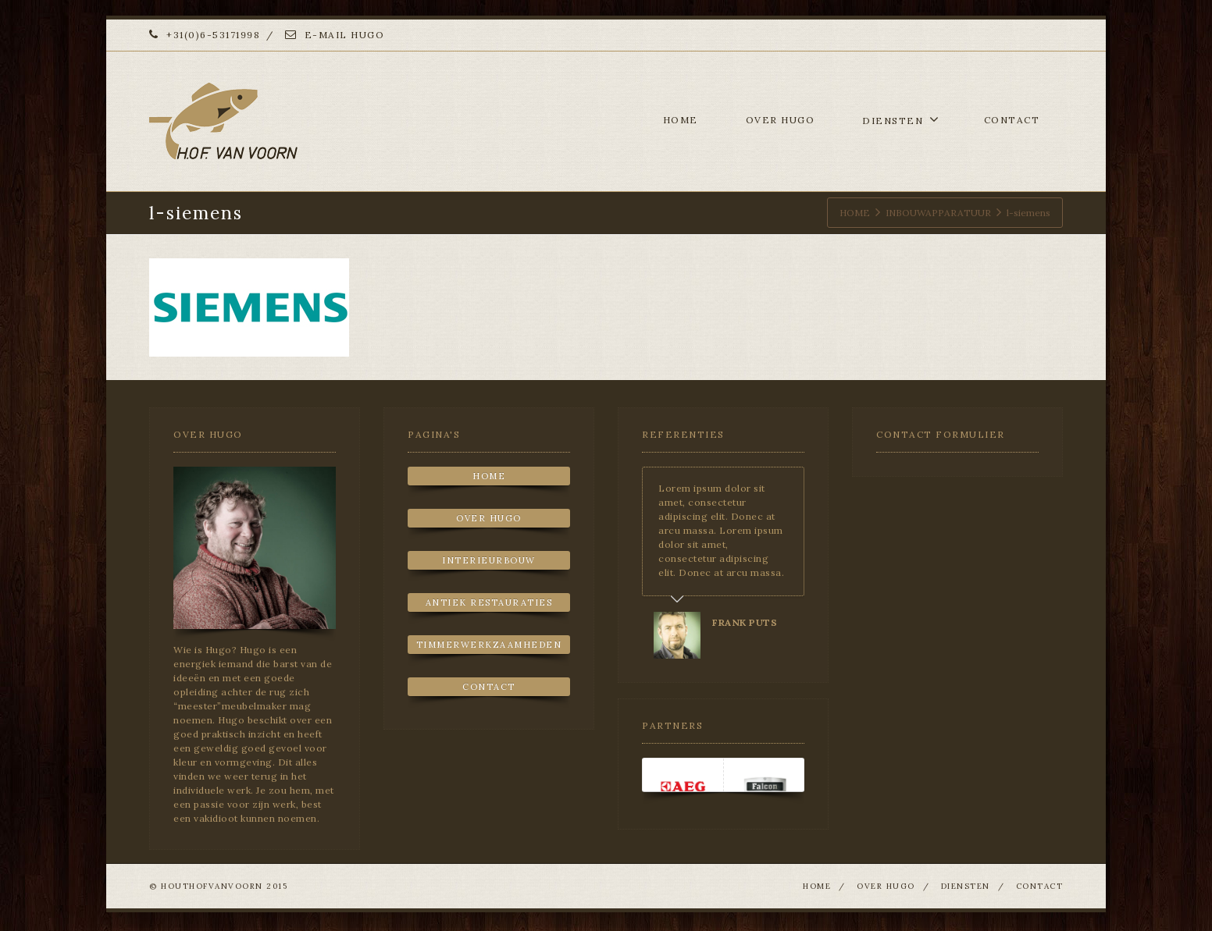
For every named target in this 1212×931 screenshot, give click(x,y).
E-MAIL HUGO (335, 35)
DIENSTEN (901, 119)
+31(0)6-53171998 (204, 35)
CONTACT (1012, 120)
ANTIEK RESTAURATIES (489, 602)
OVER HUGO (780, 120)
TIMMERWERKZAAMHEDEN (489, 644)
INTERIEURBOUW (489, 560)
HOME (680, 120)
